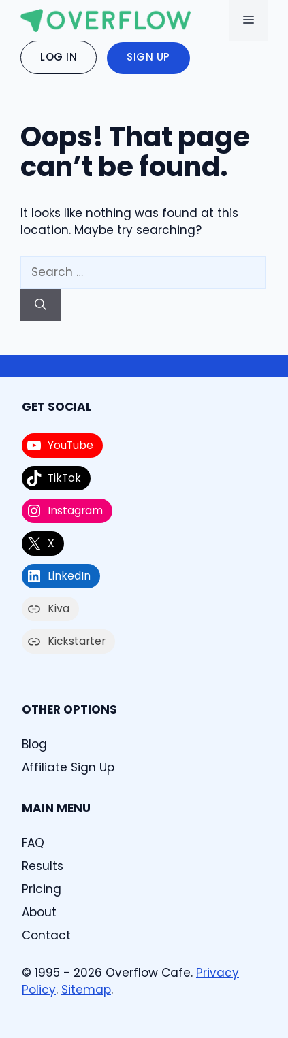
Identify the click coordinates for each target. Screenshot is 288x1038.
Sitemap (86, 990)
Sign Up (148, 57)
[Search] (40, 305)
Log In (58, 57)
